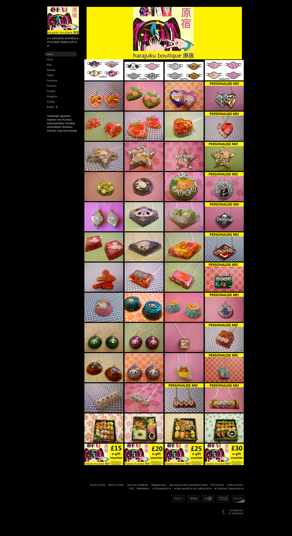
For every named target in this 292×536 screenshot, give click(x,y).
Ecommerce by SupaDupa (236, 511)
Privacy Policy (97, 485)
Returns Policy (116, 485)
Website (51, 70)
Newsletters (143, 488)
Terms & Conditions (137, 485)
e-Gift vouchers (235, 485)
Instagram (52, 96)
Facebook (52, 80)
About (50, 59)
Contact (51, 101)
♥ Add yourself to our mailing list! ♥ (192, 488)
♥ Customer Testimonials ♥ (229, 488)
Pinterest (51, 85)
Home (50, 54)
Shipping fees (158, 485)
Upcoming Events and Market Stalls (188, 485)
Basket (50, 107)
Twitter (50, 75)
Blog (49, 64)
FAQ (131, 488)
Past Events (217, 485)
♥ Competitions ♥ (162, 488)
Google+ (51, 91)
